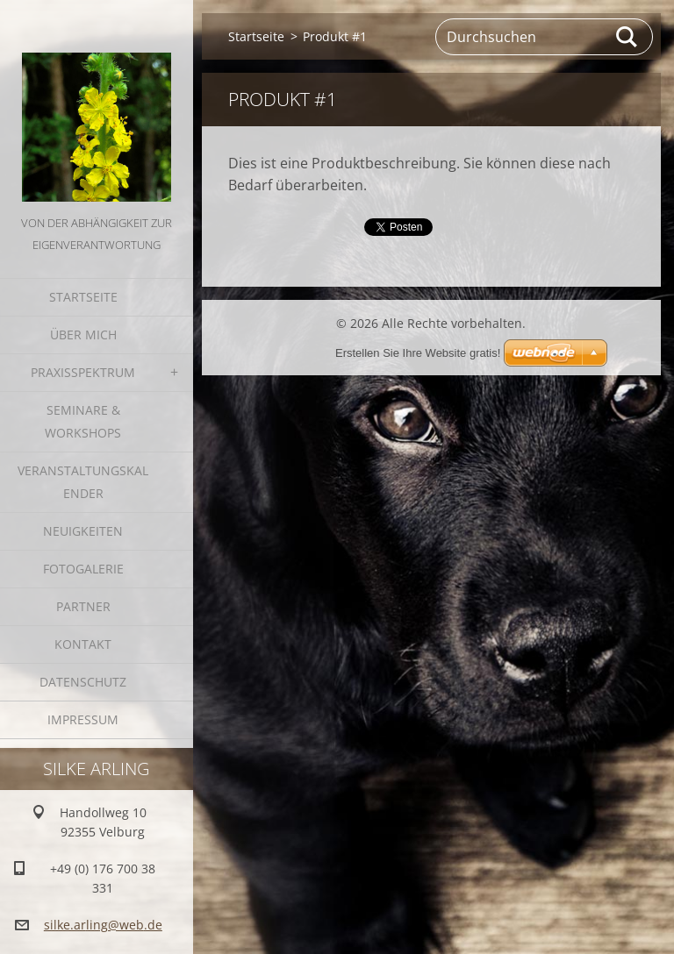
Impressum (82, 719)
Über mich (83, 334)
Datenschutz (82, 681)
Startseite (83, 296)
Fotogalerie (83, 568)
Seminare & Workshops (83, 421)
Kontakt (82, 644)
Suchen (627, 37)
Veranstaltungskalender (83, 482)
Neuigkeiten (83, 531)
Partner (83, 606)
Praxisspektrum (83, 372)
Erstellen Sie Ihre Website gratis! (417, 353)
